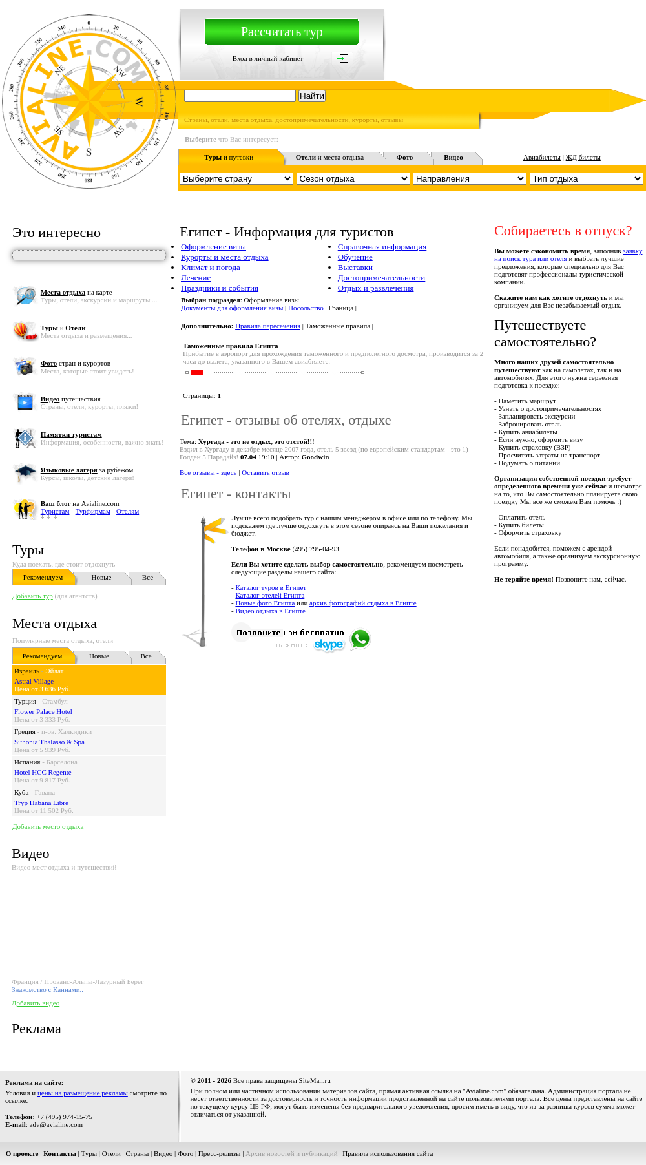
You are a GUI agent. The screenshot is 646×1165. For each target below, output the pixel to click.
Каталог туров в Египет (270, 587)
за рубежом (87, 470)
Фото (185, 1153)
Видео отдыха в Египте (270, 610)
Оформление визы (213, 246)
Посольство (306, 307)
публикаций (320, 1153)
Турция (25, 701)
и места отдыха (330, 157)
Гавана (45, 792)
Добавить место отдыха (47, 826)
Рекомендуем (43, 577)
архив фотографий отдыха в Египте (363, 603)
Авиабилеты (542, 157)
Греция (25, 731)
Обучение (355, 257)
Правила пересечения (267, 326)
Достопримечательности (382, 277)
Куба (21, 792)
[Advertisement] (347, 748)
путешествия (71, 399)
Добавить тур (32, 596)
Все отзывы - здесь (208, 472)
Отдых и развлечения (376, 288)
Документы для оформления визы (232, 307)
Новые (102, 577)
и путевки (228, 157)
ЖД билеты (583, 157)
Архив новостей (270, 1153)
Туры (28, 549)
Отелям (127, 511)
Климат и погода (210, 267)
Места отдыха (54, 623)
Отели (111, 1153)
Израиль (26, 671)
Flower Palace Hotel (43, 711)
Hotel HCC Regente (43, 772)
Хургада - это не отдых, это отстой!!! (256, 441)
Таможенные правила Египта (230, 346)
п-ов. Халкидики (66, 731)
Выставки (355, 267)
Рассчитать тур (282, 32)
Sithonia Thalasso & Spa (49, 742)
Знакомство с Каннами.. (47, 989)
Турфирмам (93, 511)
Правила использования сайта (387, 1153)
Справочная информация (382, 246)
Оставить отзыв (265, 472)
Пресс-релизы (219, 1153)
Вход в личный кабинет (268, 58)
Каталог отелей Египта (269, 595)
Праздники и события (219, 288)
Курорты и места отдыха (225, 257)
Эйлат (54, 671)
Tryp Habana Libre (41, 802)
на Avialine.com (80, 503)
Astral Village (34, 681)
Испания (27, 762)
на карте (76, 292)
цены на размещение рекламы (82, 1093)
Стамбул (55, 701)
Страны (137, 1153)
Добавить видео (35, 1003)
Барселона (62, 762)
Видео (163, 1153)
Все (147, 577)
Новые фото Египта (265, 603)
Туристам (55, 511)
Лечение (196, 277)
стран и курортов (75, 363)
